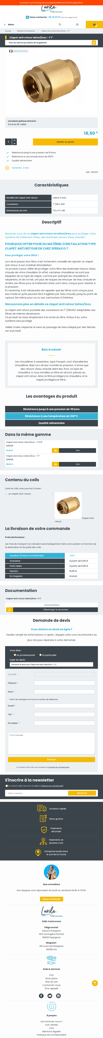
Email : (12, 705)
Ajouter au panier (65, 142)
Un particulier (49, 655)
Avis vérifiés (51, 1024)
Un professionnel (25, 655)
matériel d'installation (39, 265)
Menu (11, 24)
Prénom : (13, 683)
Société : (13, 674)
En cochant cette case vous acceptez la (43, 767)
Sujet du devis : (18, 659)
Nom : (11, 691)
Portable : (14, 723)
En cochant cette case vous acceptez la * (36, 786)
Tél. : (11, 714)
